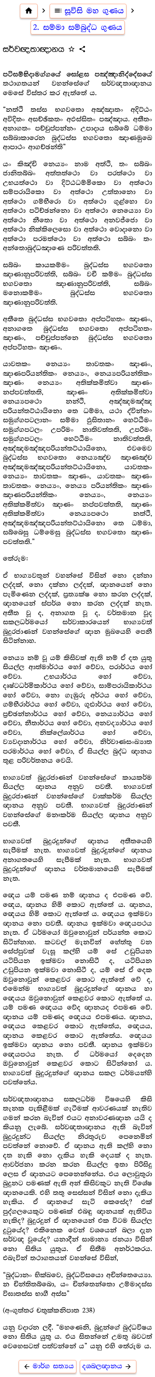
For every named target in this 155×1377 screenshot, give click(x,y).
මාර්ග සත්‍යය (47, 1366)
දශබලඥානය (108, 1366)
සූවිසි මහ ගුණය (88, 10)
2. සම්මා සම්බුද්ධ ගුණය (77, 27)
